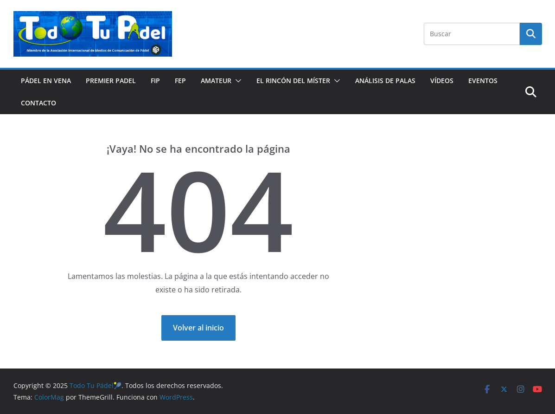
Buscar (531, 33)
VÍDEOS (441, 80)
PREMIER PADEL (111, 80)
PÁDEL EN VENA (46, 80)
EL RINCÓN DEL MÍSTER (293, 80)
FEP (180, 80)
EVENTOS (483, 80)
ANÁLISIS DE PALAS (385, 80)
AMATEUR (216, 80)
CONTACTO (38, 102)
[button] (236, 80)
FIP (155, 80)
